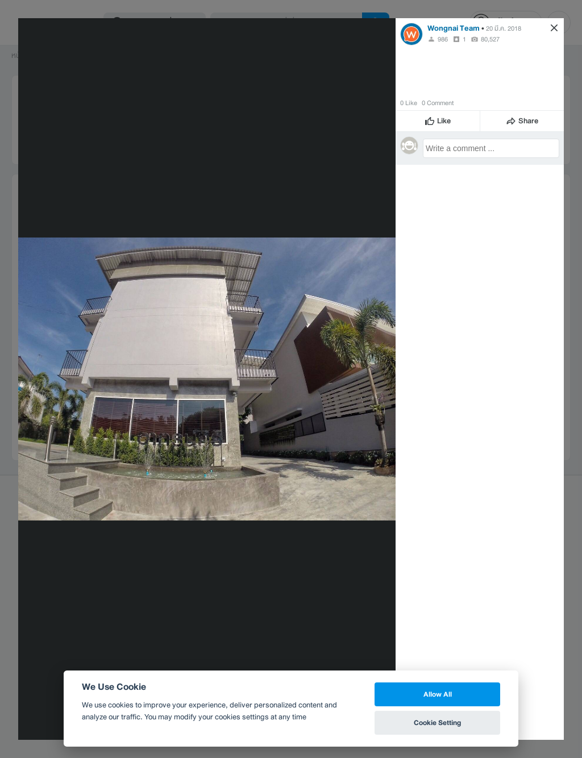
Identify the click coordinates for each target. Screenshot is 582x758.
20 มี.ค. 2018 (503, 28)
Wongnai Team (453, 28)
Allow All (437, 694)
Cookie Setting (437, 722)
